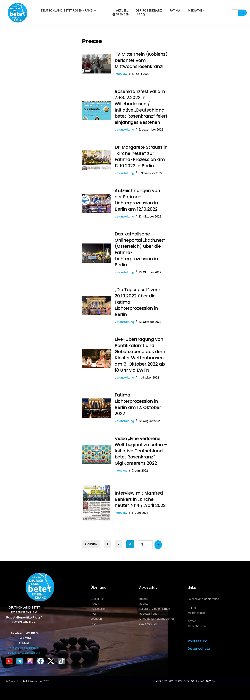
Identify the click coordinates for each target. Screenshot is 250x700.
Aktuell (122, 11)
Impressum (197, 639)
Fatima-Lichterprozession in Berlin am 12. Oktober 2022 (138, 403)
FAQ (141, 15)
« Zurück (91, 542)
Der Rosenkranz (149, 11)
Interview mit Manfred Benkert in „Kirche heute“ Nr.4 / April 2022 (140, 498)
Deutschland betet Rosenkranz (68, 11)
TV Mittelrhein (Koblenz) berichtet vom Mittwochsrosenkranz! (141, 60)
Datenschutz (199, 647)
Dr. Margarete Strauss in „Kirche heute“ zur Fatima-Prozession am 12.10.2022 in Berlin (141, 156)
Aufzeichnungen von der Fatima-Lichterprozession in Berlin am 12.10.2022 (137, 199)
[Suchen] (235, 12)
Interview (121, 74)
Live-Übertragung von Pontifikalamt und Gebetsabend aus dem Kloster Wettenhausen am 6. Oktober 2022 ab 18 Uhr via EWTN (140, 353)
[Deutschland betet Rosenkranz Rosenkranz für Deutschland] (18, 12)
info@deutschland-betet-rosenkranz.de (24, 650)
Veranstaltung (124, 129)
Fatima (175, 11)
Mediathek (196, 11)
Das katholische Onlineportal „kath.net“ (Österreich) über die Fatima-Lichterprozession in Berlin (140, 249)
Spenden (120, 15)
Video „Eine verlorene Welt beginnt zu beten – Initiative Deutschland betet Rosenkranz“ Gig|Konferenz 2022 (141, 449)
